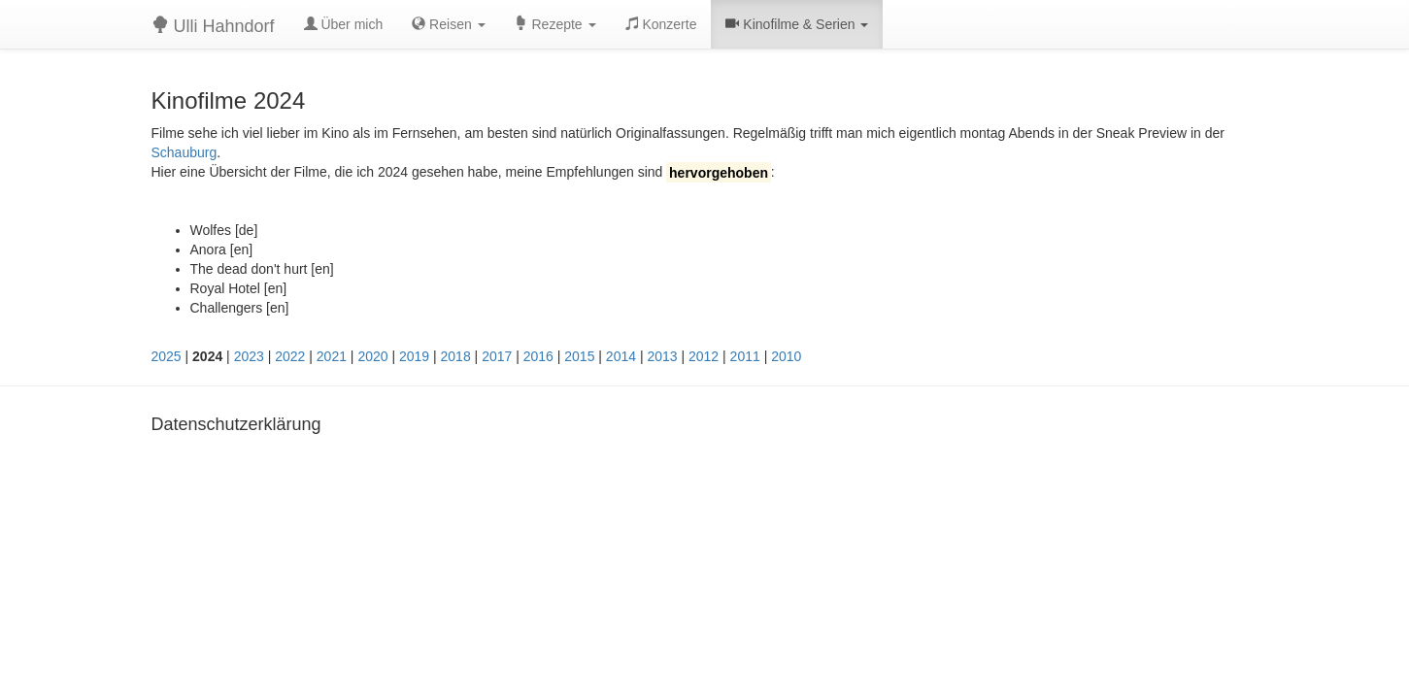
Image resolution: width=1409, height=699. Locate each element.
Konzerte (661, 24)
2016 (538, 356)
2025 (166, 356)
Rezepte (555, 24)
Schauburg (184, 152)
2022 (290, 356)
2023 (249, 356)
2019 (414, 356)
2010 (786, 356)
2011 (745, 356)
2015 (579, 356)
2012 (703, 356)
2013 (662, 356)
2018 (456, 356)
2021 (332, 356)
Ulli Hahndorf (213, 26)
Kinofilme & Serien (796, 24)
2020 (372, 356)
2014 (621, 356)
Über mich (344, 24)
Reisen (448, 24)
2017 (497, 356)
